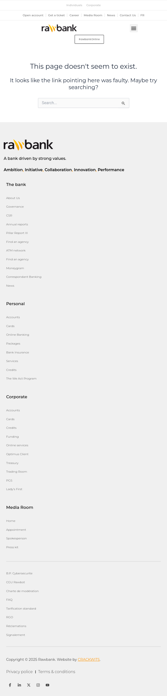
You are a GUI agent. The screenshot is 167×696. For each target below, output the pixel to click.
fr (142, 15)
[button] (134, 28)
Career (74, 15)
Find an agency (17, 242)
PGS (9, 480)
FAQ (9, 599)
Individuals (74, 5)
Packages (13, 343)
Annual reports (17, 224)
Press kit (12, 547)
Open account (33, 15)
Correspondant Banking (23, 277)
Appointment (16, 529)
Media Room (93, 15)
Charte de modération (22, 591)
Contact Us (128, 15)
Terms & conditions (56, 671)
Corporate (93, 5)
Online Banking (17, 334)
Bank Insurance (17, 352)
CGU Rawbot (15, 582)
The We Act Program (21, 378)
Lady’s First (14, 489)
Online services (17, 445)
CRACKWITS (89, 659)
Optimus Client (17, 454)
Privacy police (19, 671)
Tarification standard (21, 608)
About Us (13, 198)
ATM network (15, 250)
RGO (9, 617)
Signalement (15, 635)
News (111, 15)
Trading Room (16, 471)
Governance (15, 206)
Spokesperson (16, 538)
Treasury (12, 463)
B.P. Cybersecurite (19, 573)
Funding (12, 436)
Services (12, 361)
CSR (9, 215)
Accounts (13, 317)
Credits (11, 370)
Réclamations (16, 626)
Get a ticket (56, 15)
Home (10, 521)
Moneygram (15, 268)
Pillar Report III (17, 233)
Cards (10, 326)
